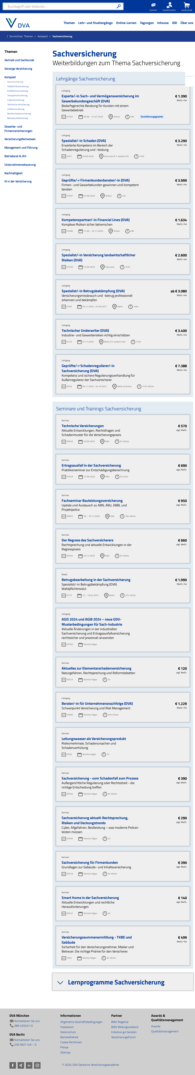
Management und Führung (20, 147)
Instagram (190, 82)
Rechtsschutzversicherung (19, 113)
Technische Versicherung (18, 104)
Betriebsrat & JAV (15, 156)
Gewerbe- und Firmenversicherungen (18, 128)
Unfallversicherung (15, 109)
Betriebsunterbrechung (17, 118)
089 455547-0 (23, 1025)
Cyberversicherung (15, 100)
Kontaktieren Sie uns (27, 1021)
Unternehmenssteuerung (20, 164)
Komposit (43, 36)
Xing (190, 60)
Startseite (4, 36)
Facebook (190, 49)
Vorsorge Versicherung (18, 68)
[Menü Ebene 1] (69, 25)
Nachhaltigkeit (13, 173)
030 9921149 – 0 (25, 1044)
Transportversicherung (17, 95)
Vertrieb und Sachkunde (19, 60)
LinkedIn (190, 71)
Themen (28, 36)
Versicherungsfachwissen (20, 139)
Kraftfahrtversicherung (17, 91)
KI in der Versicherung (17, 181)
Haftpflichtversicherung (18, 86)
